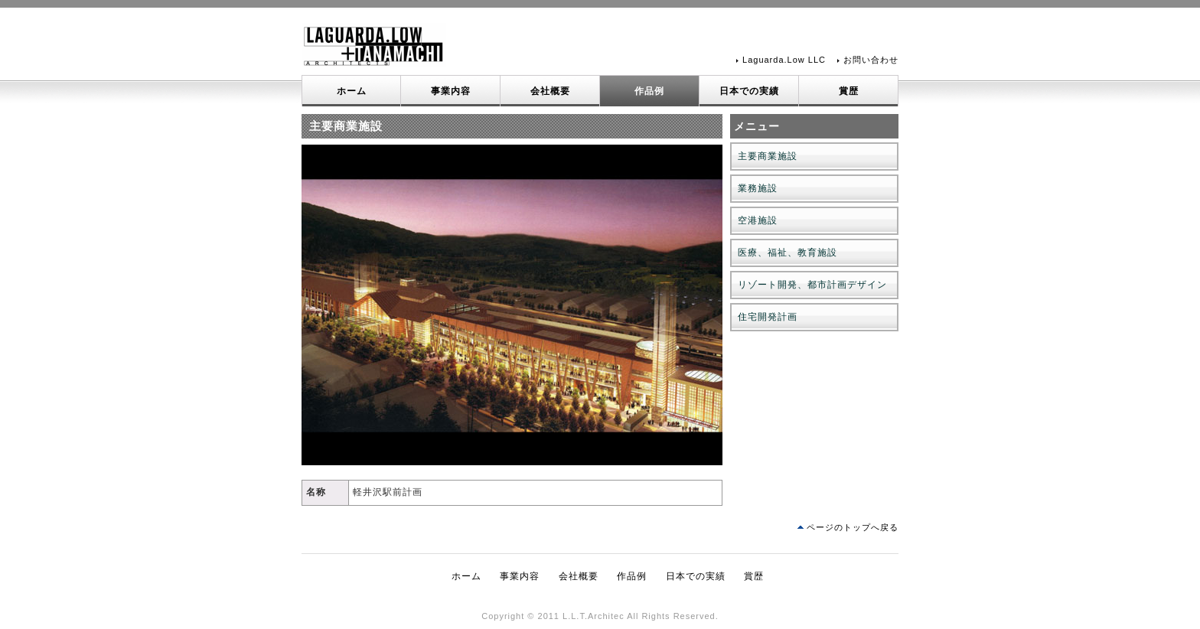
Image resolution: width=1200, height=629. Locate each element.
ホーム (352, 91)
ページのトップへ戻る (852, 527)
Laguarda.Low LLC (784, 59)
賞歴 (849, 91)
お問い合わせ (870, 59)
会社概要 (550, 91)
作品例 (649, 91)
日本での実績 (749, 91)
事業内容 (451, 91)
